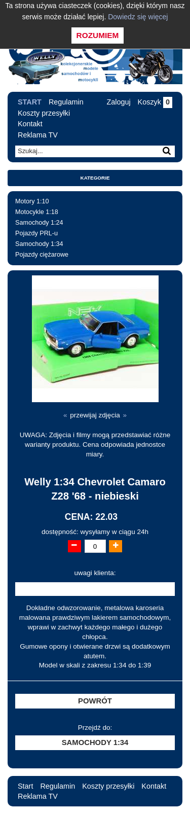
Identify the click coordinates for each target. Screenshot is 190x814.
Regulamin (66, 102)
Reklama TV (38, 135)
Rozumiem (98, 35)
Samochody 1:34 (39, 243)
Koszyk (155, 102)
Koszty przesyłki (44, 113)
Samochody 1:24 (39, 222)
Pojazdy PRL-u (36, 233)
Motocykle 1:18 (36, 212)
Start (30, 102)
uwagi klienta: (95, 573)
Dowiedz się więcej (138, 17)
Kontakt (30, 124)
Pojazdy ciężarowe (41, 254)
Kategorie (95, 178)
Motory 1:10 (32, 201)
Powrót (95, 701)
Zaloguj (118, 102)
